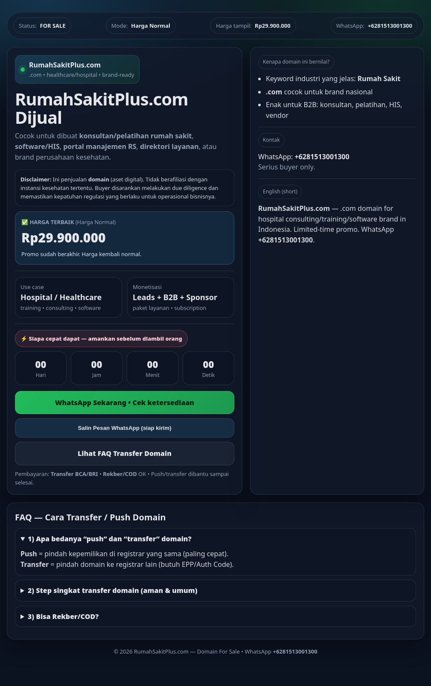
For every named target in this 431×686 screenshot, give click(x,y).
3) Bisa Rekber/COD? (63, 616)
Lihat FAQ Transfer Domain (125, 453)
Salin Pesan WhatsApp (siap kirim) (124, 428)
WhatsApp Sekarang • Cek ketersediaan (124, 402)
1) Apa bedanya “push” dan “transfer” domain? (110, 538)
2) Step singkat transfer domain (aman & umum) (113, 590)
